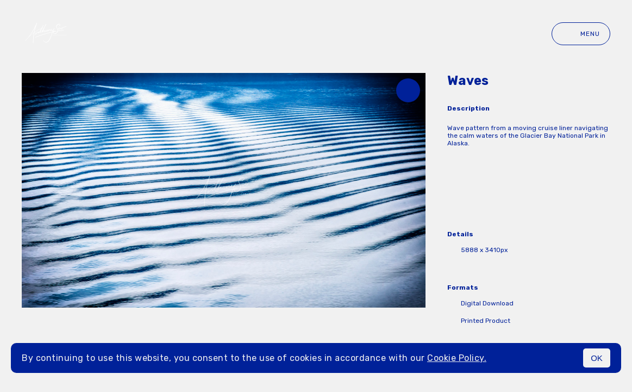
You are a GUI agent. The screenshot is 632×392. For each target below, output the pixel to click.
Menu (581, 33)
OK (597, 358)
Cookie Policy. (456, 358)
